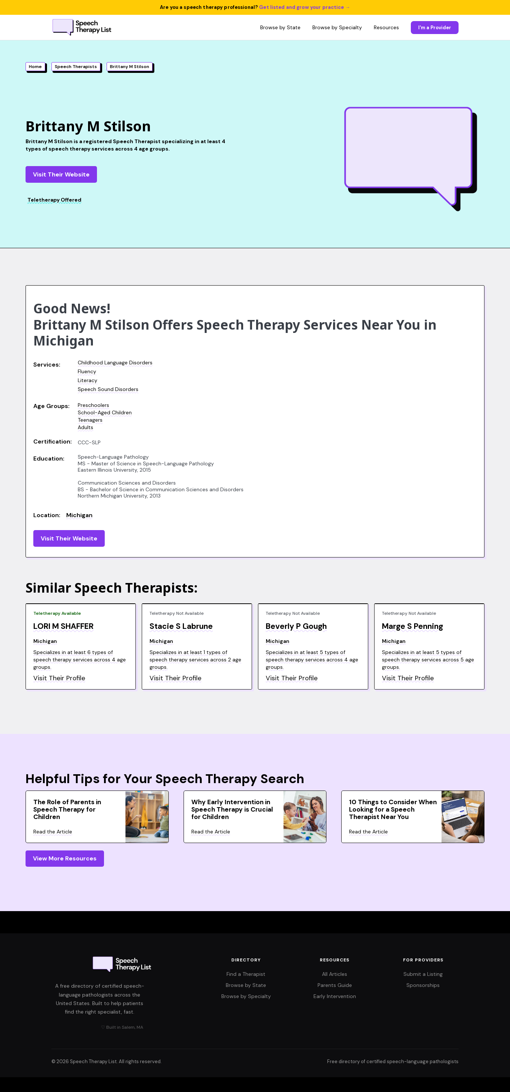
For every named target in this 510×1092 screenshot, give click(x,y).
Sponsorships (423, 985)
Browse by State (280, 27)
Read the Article (52, 831)
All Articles (334, 974)
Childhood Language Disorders (115, 362)
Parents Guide (335, 985)
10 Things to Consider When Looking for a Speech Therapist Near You (393, 809)
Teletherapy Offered (54, 199)
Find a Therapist (246, 974)
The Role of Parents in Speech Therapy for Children (67, 809)
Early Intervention (334, 996)
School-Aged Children (105, 412)
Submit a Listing (423, 974)
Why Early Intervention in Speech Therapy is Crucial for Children (232, 809)
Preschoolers (93, 405)
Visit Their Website (61, 174)
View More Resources (65, 858)
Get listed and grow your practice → (304, 7)
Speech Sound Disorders (108, 389)
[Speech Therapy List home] (82, 27)
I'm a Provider (434, 27)
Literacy (87, 380)
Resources (386, 27)
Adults (85, 427)
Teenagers (90, 420)
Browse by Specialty (337, 27)
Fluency (87, 371)
